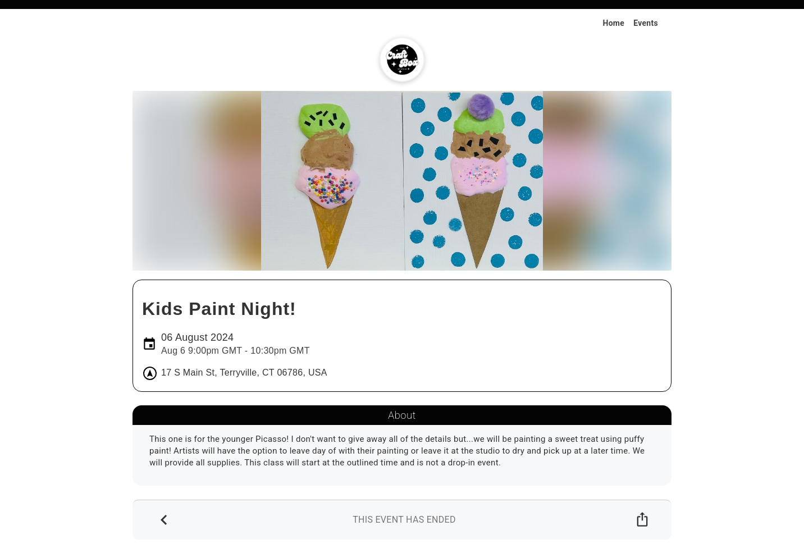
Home (613, 23)
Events (645, 23)
